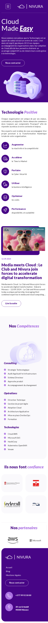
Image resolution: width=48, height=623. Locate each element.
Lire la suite (11, 303)
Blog (8, 571)
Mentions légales (13, 575)
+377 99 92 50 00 (23, 595)
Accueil (9, 567)
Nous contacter (13, 63)
